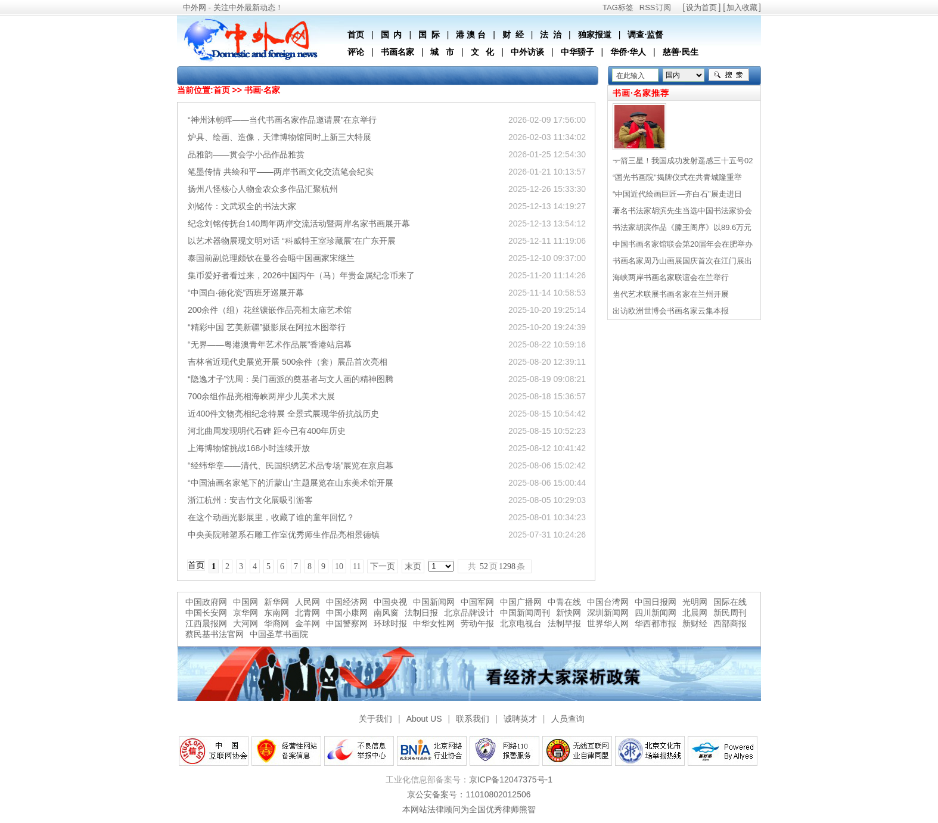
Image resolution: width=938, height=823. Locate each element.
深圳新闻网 (608, 612)
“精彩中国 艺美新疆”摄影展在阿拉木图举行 (267, 327)
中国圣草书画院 (279, 634)
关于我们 (375, 718)
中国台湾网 (608, 602)
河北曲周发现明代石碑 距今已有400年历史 (267, 431)
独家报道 (594, 34)
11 (357, 566)
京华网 (245, 612)
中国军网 (477, 602)
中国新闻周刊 (525, 612)
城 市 (442, 52)
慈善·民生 (680, 52)
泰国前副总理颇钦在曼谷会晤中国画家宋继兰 (271, 258)
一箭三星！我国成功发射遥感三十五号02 (683, 160)
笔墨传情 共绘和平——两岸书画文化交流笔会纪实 (281, 171)
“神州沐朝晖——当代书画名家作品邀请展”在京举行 (282, 120)
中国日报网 (655, 602)
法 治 (550, 34)
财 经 (513, 34)
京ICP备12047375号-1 (510, 779)
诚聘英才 (520, 718)
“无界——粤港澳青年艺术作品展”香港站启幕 (270, 344)
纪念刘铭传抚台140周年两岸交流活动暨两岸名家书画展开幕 (299, 223)
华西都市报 (655, 623)
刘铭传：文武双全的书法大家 (242, 206)
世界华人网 (608, 623)
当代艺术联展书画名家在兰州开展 (671, 294)
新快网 (568, 612)
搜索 (729, 75)
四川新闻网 (655, 612)
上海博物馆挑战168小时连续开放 (249, 448)
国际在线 (730, 602)
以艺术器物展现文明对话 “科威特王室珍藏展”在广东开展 (292, 241)
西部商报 (730, 623)
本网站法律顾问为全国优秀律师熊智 (469, 809)
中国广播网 (521, 602)
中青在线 (564, 602)
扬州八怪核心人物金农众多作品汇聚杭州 (263, 189)
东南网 (276, 612)
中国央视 (390, 602)
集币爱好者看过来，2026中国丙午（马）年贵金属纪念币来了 (301, 275)
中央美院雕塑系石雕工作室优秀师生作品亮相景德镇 (284, 534)
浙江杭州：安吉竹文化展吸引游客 (250, 500)
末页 (413, 566)
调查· (637, 34)
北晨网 (694, 612)
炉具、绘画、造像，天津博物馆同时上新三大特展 (279, 137)
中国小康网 (347, 612)
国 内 (391, 34)
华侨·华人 (628, 52)
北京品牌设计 (469, 612)
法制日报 (421, 612)
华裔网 (276, 623)
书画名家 (397, 52)
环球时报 (390, 623)
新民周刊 (730, 612)
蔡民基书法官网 (214, 634)
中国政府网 (206, 602)
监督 (655, 34)
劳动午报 (477, 623)
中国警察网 (347, 623)
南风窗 (386, 612)
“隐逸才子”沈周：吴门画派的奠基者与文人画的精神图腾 (290, 379)
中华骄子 (577, 52)
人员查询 (568, 718)
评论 (355, 52)
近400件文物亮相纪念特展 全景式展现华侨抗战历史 (283, 413)
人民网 (307, 602)
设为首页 (701, 7)
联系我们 (472, 718)
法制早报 (564, 623)
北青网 (307, 612)
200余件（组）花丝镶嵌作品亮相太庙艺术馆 (270, 310)
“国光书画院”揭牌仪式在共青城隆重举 (677, 177)
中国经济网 (347, 602)
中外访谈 (527, 52)
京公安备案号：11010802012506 (468, 794)
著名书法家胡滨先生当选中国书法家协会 (682, 210)
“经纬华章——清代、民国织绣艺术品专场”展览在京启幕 (290, 465)
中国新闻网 (434, 602)
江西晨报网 (206, 623)
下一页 (382, 566)
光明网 (694, 602)
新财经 (694, 623)
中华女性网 (434, 623)
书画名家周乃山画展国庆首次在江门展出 (682, 260)
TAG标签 (617, 7)
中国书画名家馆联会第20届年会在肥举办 (683, 244)
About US (424, 718)
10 (339, 566)
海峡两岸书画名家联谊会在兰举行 (671, 277)
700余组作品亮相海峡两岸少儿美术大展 (261, 396)
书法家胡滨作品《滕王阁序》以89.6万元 (682, 227)
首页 (355, 34)
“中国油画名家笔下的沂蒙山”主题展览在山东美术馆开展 (290, 482)
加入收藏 (741, 7)
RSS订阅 (655, 7)
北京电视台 (521, 623)
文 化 (483, 52)
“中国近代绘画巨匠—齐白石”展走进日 (677, 194)
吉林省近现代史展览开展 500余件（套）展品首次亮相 (287, 362)
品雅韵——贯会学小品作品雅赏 (246, 154)
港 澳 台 (471, 34)
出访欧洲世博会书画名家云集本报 (671, 310)
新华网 (276, 602)
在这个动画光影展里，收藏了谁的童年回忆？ (271, 517)
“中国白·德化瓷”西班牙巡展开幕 (246, 292)
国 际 (429, 34)
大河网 (245, 623)
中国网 (245, 602)
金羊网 (307, 623)
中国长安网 (206, 612)
